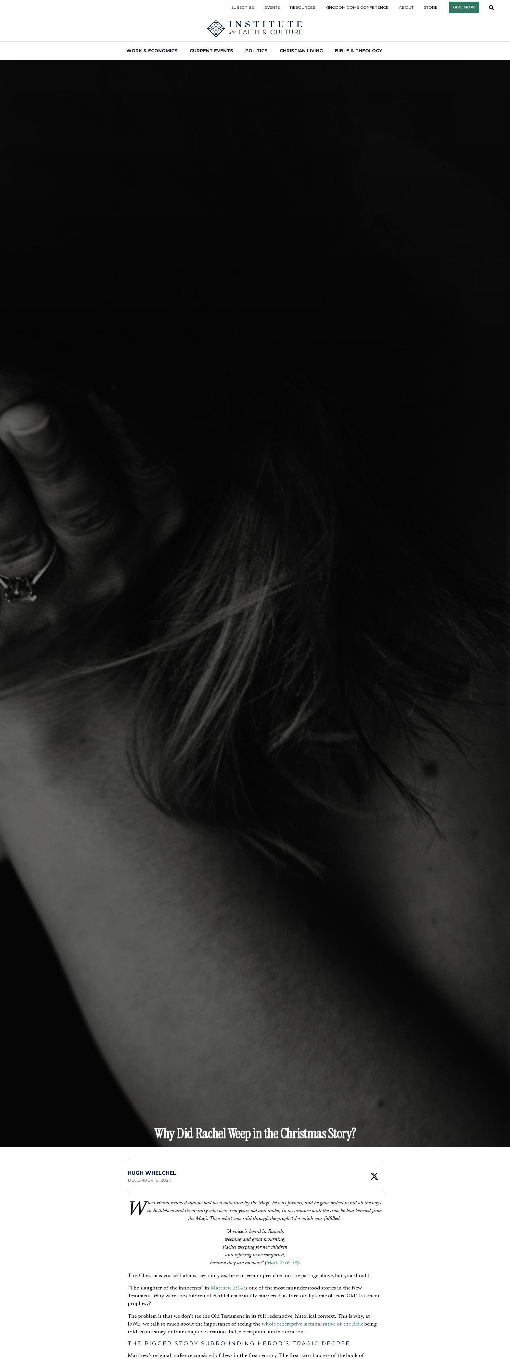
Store (431, 7)
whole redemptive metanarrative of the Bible (312, 1324)
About (406, 7)
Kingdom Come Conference (357, 7)
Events (272, 7)
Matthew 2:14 (226, 1288)
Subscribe (242, 7)
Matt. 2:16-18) (282, 1262)
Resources (302, 7)
